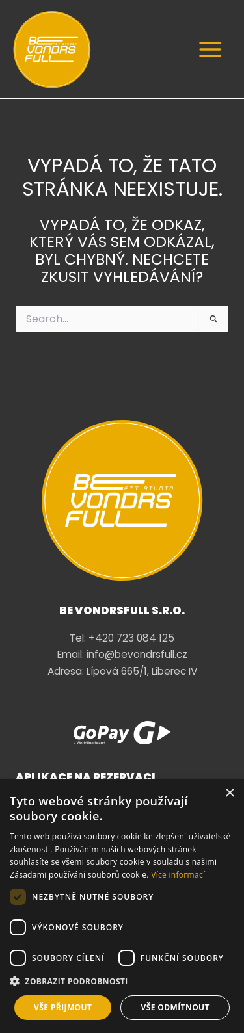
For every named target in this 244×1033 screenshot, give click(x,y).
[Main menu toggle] (210, 49)
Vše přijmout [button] (63, 1007)
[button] (122, 981)
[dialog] (122, 906)
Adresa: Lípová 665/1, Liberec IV (122, 671)
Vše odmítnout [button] (175, 1007)
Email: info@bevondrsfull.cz (122, 654)
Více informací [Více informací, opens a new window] (178, 874)
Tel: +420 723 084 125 (122, 638)
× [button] (229, 793)
